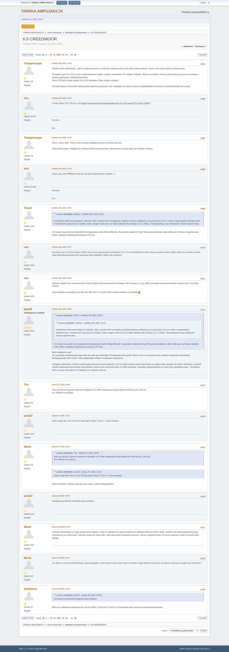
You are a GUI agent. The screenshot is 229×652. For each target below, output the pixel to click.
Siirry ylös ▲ (205, 649)
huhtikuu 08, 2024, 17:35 (61, 138)
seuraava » (200, 46)
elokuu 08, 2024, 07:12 (61, 527)
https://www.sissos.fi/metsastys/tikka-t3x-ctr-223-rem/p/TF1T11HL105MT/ (116, 103)
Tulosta (202, 55)
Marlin (27, 446)
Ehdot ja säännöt (192, 649)
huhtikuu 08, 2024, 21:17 (61, 247)
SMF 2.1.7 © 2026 (26, 649)
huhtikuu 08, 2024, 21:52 (61, 278)
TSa (26, 384)
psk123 (28, 415)
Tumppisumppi (33, 63)
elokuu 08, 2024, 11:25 (61, 589)
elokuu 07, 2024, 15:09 (61, 385)
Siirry (164, 630)
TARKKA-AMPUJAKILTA (42, 11)
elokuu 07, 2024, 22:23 (61, 447)
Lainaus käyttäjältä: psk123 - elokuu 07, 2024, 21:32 (78, 472)
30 (51, 54)
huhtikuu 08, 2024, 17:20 (61, 63)
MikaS (27, 527)
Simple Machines (40, 649)
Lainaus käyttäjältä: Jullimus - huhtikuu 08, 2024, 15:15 (80, 214)
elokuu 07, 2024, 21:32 (61, 416)
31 (54, 54)
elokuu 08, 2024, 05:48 (61, 496)
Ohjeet (181, 649)
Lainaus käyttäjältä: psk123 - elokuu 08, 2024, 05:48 (78, 595)
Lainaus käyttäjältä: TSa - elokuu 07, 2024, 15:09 (77, 453)
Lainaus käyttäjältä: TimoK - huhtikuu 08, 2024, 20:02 (79, 315)
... (48, 54)
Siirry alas (27, 55)
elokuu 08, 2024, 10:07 (61, 558)
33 (63, 54)
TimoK (28, 208)
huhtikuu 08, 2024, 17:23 (61, 98)
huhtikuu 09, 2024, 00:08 (61, 309)
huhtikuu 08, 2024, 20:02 (61, 208)
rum (26, 247)
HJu (26, 98)
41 (72, 54)
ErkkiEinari (30, 589)
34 (66, 54)
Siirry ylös (27, 618)
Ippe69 (28, 309)
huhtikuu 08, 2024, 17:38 (61, 169)
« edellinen (187, 46)
